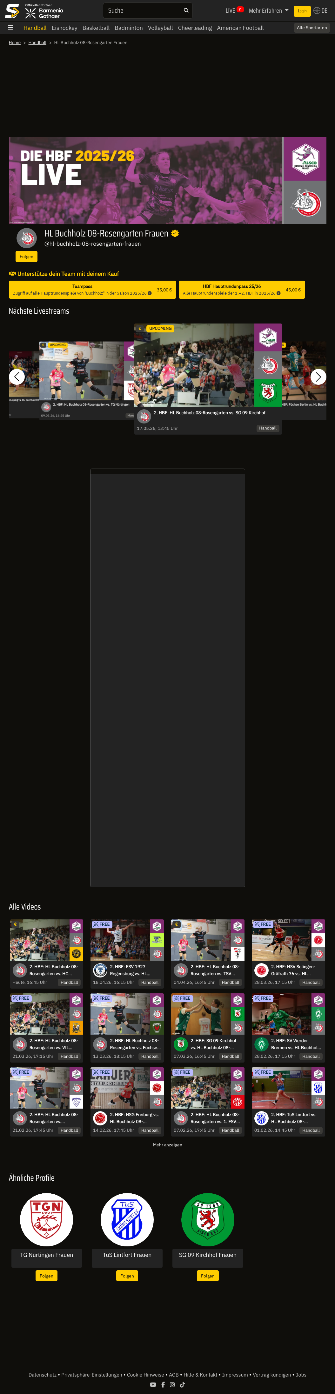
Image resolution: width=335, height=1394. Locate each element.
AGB (174, 1375)
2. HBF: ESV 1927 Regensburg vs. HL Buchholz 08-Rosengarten (128, 970)
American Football (240, 27)
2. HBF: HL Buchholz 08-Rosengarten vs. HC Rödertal (54, 970)
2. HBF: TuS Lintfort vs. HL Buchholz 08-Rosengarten (294, 1118)
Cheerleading (195, 27)
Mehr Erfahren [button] (266, 10)
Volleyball (160, 27)
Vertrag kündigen (272, 1375)
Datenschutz (43, 1375)
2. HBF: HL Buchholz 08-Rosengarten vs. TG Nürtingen (91, 405)
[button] (17, 377)
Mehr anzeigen (167, 1145)
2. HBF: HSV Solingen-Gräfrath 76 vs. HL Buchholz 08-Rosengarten (293, 970)
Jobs (301, 1375)
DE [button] (320, 10)
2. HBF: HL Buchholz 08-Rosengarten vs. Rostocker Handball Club (54, 1118)
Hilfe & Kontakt (201, 1375)
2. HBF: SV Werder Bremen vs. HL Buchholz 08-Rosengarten (295, 1044)
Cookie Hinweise (146, 1375)
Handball (35, 27)
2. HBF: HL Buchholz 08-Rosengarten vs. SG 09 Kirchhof (209, 413)
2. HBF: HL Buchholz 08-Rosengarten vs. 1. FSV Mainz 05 (215, 1118)
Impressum (235, 1375)
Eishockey (64, 27)
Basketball (96, 27)
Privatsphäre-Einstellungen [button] (92, 1375)
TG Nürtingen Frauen (46, 1254)
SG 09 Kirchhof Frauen (208, 1254)
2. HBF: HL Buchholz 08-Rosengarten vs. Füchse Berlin (134, 1044)
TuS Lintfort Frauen (127, 1254)
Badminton (129, 27)
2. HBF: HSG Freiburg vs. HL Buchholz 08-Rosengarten (134, 1118)
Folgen (26, 256)
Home (15, 42)
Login (302, 11)
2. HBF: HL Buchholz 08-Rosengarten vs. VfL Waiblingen (54, 1044)
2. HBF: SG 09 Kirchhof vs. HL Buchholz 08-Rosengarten (213, 1044)
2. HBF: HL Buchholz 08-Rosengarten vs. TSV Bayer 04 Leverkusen (215, 970)
